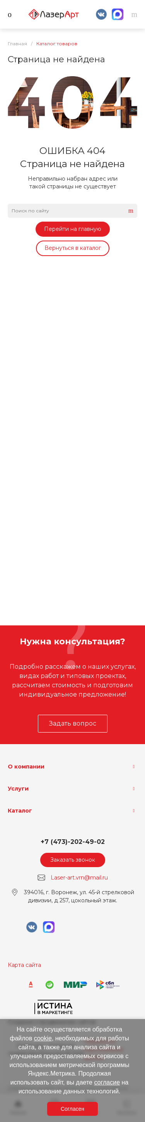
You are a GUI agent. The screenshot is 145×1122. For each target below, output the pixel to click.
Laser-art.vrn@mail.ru (79, 877)
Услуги (18, 788)
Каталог (20, 810)
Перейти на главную (72, 228)
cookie (43, 1038)
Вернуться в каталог (72, 247)
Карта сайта (24, 964)
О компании (26, 766)
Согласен (72, 1109)
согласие (107, 1082)
